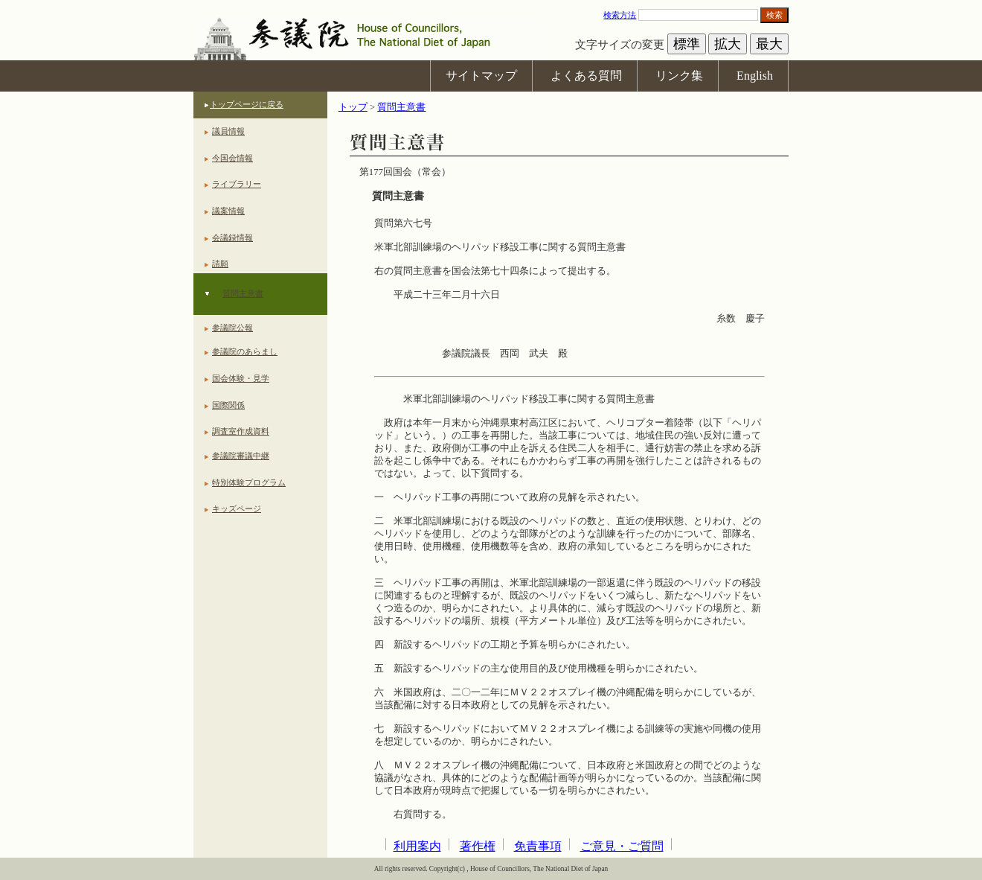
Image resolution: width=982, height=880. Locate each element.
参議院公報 (232, 327)
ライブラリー (236, 183)
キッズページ (236, 508)
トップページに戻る (246, 104)
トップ (353, 107)
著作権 (477, 846)
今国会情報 (232, 157)
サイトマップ (481, 75)
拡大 (727, 43)
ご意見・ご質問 (622, 846)
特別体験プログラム (249, 482)
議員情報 (228, 131)
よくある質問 (586, 75)
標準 (686, 43)
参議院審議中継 (240, 455)
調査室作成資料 (240, 431)
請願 (220, 263)
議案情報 (228, 210)
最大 (769, 43)
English (754, 75)
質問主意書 (242, 293)
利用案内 (417, 846)
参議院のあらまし (244, 351)
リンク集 (679, 75)
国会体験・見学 (240, 378)
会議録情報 (232, 237)
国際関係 (228, 405)
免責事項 (538, 846)
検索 (774, 14)
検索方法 (619, 14)
